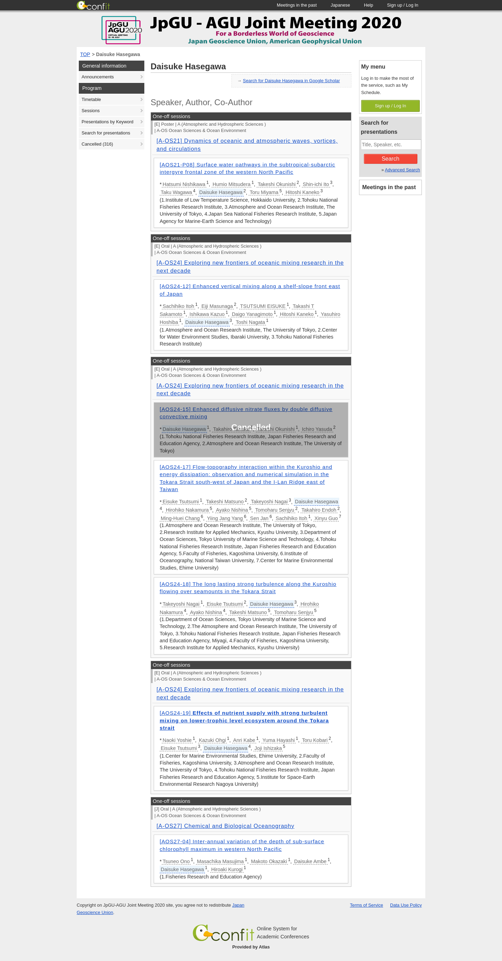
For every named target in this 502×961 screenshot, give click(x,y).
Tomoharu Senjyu (274, 510)
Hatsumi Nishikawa (184, 184)
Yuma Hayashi (279, 740)
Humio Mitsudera (232, 184)
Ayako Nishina (232, 510)
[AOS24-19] (244, 720)
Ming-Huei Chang (180, 518)
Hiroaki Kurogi (227, 869)
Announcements (98, 76)
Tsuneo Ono (176, 861)
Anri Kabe (244, 740)
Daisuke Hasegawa (118, 54)
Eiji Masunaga (217, 306)
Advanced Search (402, 169)
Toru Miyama (264, 192)
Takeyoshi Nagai (269, 501)
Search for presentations (106, 132)
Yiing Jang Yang (225, 518)
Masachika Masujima (220, 861)
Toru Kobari (315, 740)
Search (391, 159)
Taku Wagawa (176, 192)
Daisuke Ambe (310, 861)
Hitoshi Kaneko (302, 192)
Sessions (91, 110)
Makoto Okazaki (269, 861)
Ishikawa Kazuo (207, 314)
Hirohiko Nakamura (187, 510)
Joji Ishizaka (268, 748)
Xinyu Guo (326, 518)
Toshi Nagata (250, 322)
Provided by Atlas (251, 947)
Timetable (91, 99)
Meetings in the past (389, 187)
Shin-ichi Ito (316, 184)
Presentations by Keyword (108, 121)
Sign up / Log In (390, 105)
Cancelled (97, 144)
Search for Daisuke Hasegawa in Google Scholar (291, 80)
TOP (85, 54)
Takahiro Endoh (319, 510)
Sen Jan (259, 518)
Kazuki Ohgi (212, 740)
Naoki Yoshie (177, 740)
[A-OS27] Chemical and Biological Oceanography (225, 826)
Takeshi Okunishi (277, 184)
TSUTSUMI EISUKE (263, 306)
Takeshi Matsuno (225, 501)
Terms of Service (366, 905)
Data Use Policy (406, 905)
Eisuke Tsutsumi (181, 501)
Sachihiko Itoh (178, 306)
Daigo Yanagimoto (252, 314)
